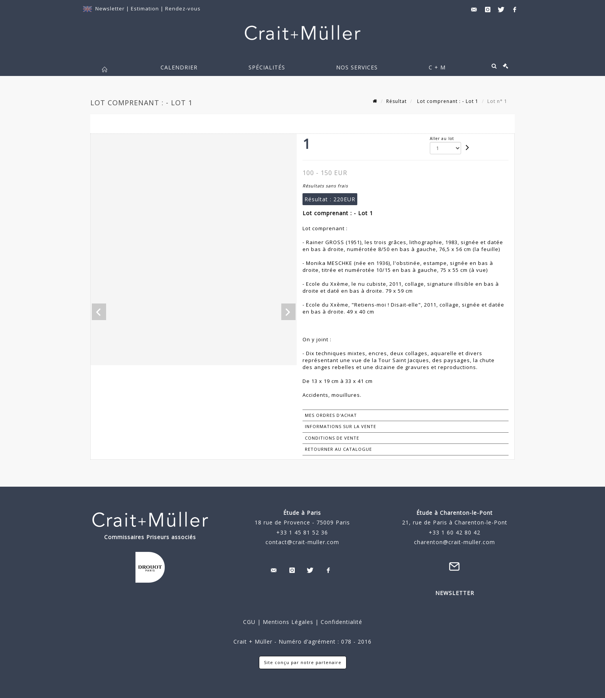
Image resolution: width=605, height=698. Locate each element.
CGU (249, 622)
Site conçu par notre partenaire (302, 662)
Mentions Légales (288, 622)
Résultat (396, 101)
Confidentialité (340, 622)
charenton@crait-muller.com (454, 542)
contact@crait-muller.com (302, 542)
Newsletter (110, 8)
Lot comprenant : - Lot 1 (447, 101)
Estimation (146, 8)
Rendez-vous (183, 8)
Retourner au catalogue (338, 449)
